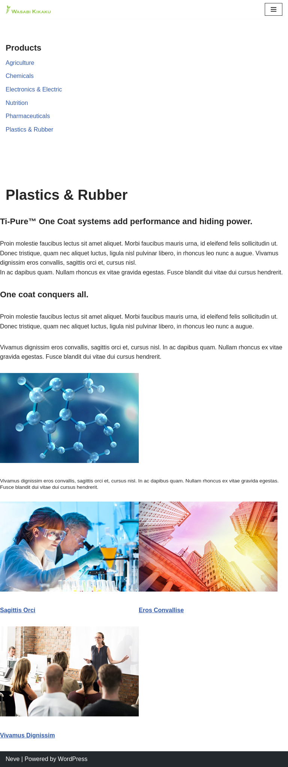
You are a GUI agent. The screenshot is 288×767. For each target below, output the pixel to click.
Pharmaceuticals (28, 116)
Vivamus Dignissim (27, 735)
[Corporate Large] (28, 9)
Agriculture (20, 63)
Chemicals (20, 76)
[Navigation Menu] (273, 9)
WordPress (72, 759)
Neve (13, 759)
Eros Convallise (161, 610)
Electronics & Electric (34, 89)
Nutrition (17, 103)
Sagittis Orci (17, 610)
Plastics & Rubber (29, 129)
